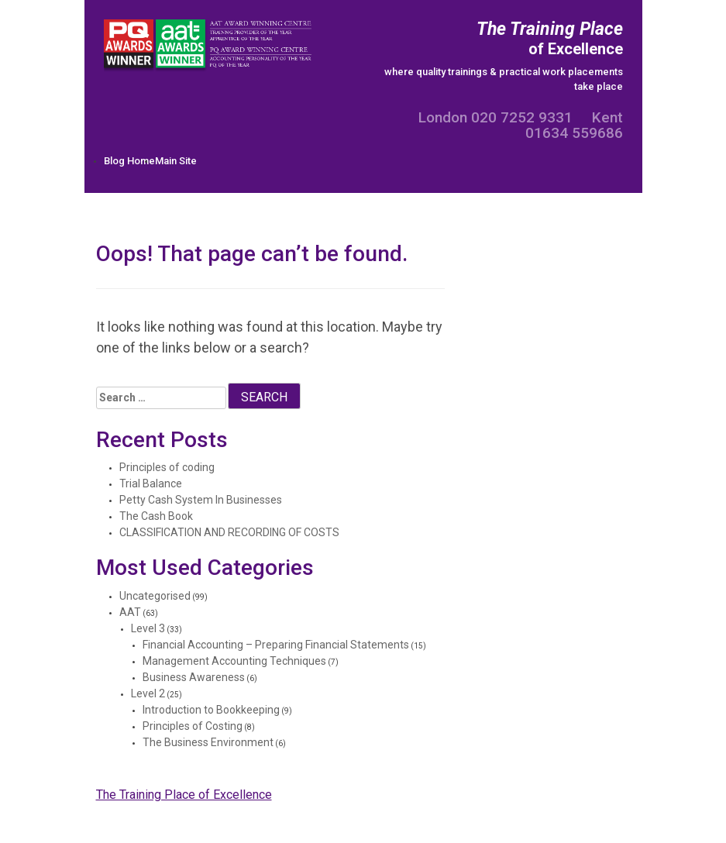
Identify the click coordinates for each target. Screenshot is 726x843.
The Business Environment (208, 742)
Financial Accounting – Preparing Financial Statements (276, 644)
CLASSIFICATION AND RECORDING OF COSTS (229, 532)
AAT (130, 612)
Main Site (176, 161)
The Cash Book (156, 516)
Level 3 (148, 628)
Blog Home (129, 161)
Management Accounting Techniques (234, 661)
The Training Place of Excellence (184, 794)
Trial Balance (150, 483)
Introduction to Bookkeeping (211, 710)
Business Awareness (194, 677)
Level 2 (148, 693)
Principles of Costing (193, 726)
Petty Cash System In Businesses (200, 500)
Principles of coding (167, 467)
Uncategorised (155, 596)
